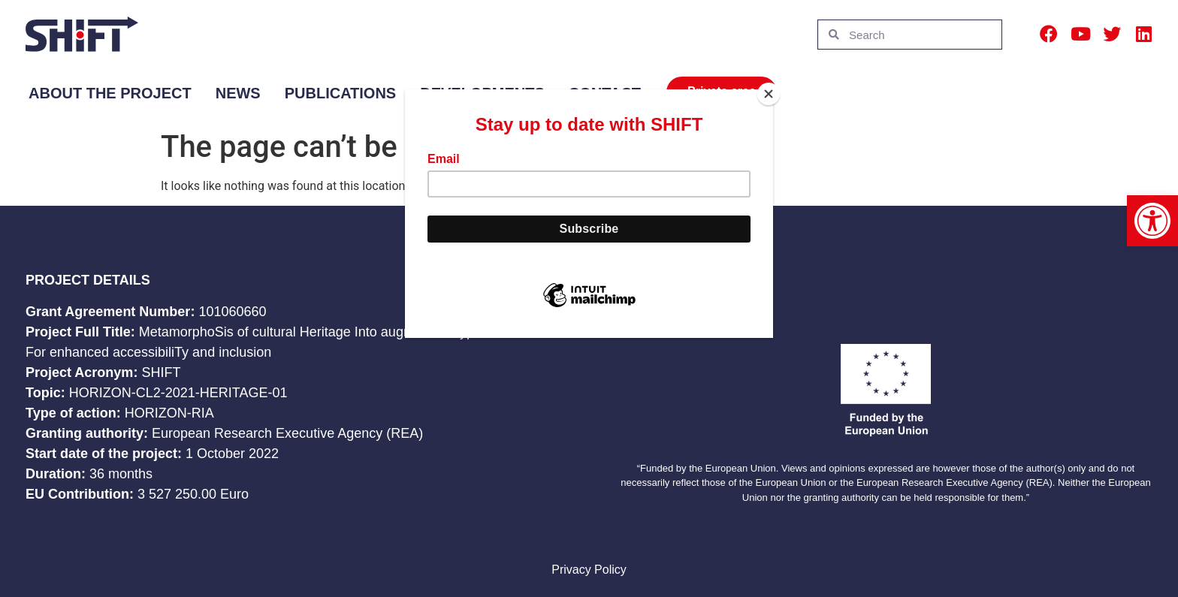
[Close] (769, 93)
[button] (1152, 220)
